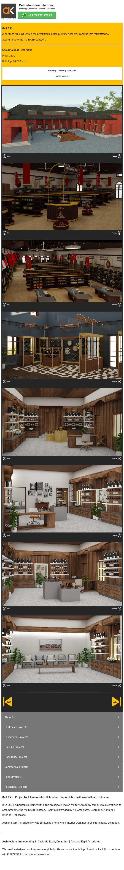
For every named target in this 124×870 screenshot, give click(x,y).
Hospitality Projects (16, 757)
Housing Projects (14, 747)
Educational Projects (16, 737)
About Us (10, 717)
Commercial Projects (16, 767)
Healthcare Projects (16, 727)
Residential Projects (16, 786)
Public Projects (13, 776)
